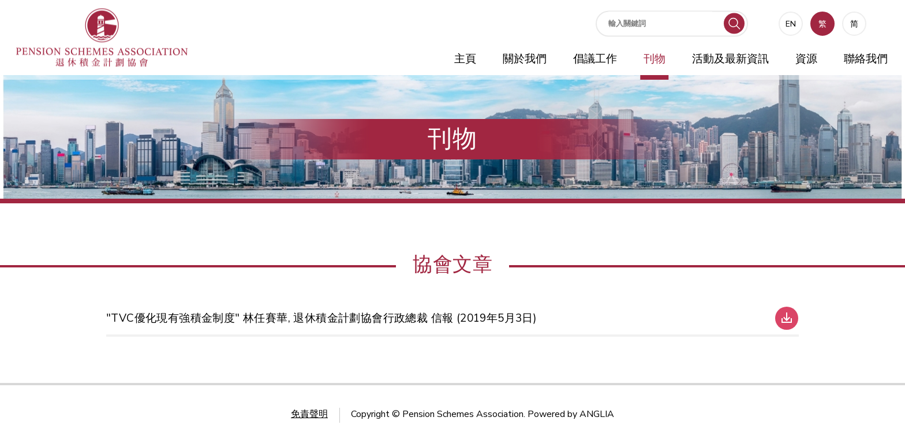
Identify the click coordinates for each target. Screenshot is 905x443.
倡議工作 (595, 58)
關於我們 (525, 58)
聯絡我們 (866, 58)
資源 (806, 58)
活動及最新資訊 (730, 58)
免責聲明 (309, 414)
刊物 (654, 58)
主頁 (465, 58)
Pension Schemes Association (462, 414)
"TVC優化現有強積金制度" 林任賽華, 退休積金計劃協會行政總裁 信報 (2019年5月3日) (321, 318)
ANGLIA (596, 414)
